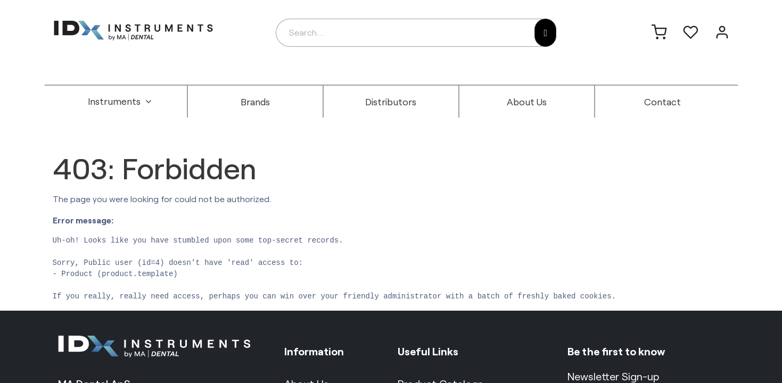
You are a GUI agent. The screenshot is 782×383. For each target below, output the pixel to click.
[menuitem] (120, 101)
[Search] (545, 33)
